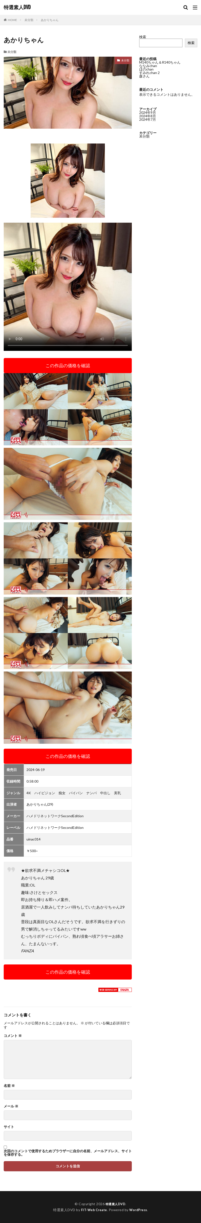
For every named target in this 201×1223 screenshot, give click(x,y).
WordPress (140, 1210)
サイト (9, 1126)
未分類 (28, 20)
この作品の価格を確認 (67, 365)
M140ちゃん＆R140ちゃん (159, 62)
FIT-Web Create (93, 1210)
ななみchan (148, 66)
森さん (144, 76)
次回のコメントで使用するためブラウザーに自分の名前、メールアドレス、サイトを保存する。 (68, 1152)
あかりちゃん (50, 20)
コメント (13, 1035)
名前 (9, 1085)
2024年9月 (147, 112)
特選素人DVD (17, 7)
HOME (12, 20)
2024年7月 (147, 119)
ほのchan (146, 69)
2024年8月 (147, 116)
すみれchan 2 (149, 73)
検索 (142, 37)
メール (11, 1106)
